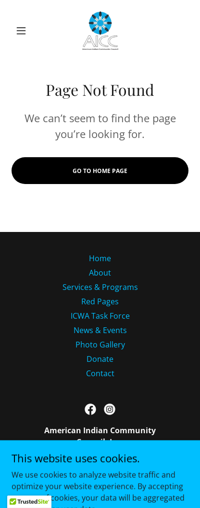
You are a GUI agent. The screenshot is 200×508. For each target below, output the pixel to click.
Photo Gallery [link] (100, 344)
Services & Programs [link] (100, 287)
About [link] (100, 272)
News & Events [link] (100, 330)
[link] (100, 31)
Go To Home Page (100, 171)
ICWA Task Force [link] (100, 316)
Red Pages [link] (100, 301)
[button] (25, 30)
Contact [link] (100, 373)
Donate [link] (100, 359)
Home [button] (100, 258)
